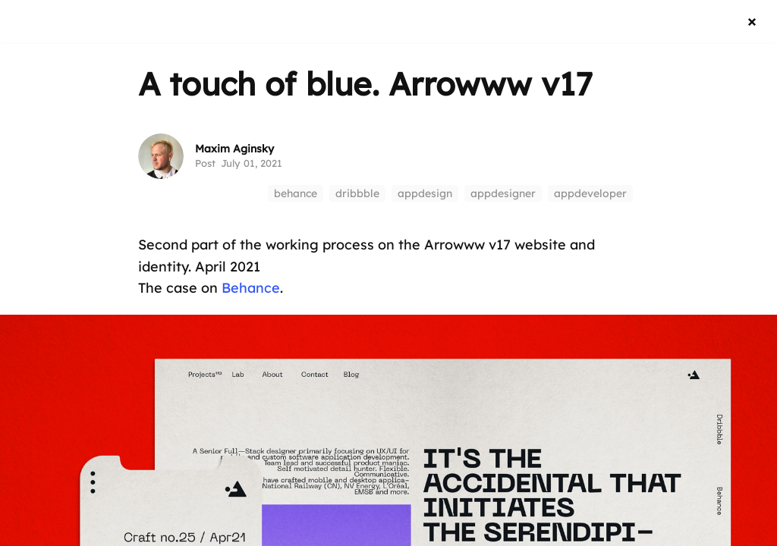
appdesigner (503, 193)
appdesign (425, 193)
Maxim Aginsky (234, 148)
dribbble (357, 193)
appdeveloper (590, 193)
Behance (251, 288)
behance (295, 193)
